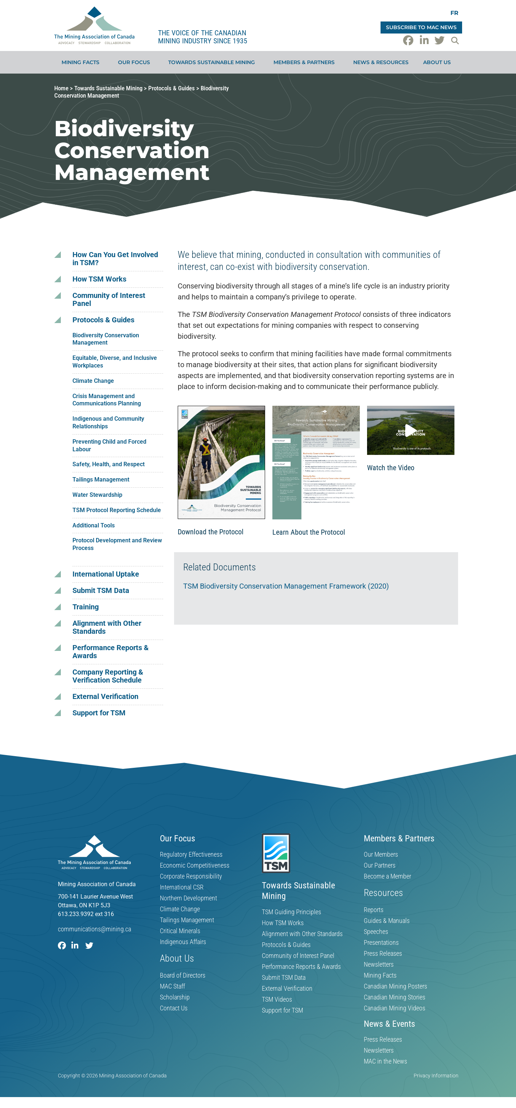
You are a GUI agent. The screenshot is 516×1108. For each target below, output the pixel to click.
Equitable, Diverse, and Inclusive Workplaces (114, 361)
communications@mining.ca (94, 929)
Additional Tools (93, 525)
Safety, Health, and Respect (108, 464)
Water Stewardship (97, 494)
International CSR (182, 887)
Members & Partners (305, 62)
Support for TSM (99, 713)
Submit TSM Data (100, 590)
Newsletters (379, 964)
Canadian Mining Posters (395, 986)
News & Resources (381, 62)
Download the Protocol (211, 531)
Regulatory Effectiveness (191, 854)
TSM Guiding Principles (291, 912)
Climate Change (93, 380)
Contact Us (174, 1008)
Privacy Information (436, 1075)
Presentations (381, 942)
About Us (438, 62)
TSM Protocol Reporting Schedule (116, 510)
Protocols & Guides (171, 88)
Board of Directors (182, 975)
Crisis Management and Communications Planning (106, 400)
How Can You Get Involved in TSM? (115, 259)
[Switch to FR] (454, 13)
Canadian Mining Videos (394, 1008)
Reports (373, 910)
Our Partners (379, 865)
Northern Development (188, 898)
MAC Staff (172, 986)
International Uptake (105, 574)
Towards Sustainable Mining (213, 62)
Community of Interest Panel (108, 299)
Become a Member (387, 876)
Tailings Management (100, 479)
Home (61, 88)
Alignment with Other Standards (106, 627)
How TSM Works (99, 279)
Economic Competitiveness (194, 865)
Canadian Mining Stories (394, 997)
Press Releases (383, 953)
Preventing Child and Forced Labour (109, 445)
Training (85, 607)
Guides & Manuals (387, 921)
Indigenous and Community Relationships (108, 422)
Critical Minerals (180, 931)
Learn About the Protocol (308, 532)
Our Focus (136, 62)
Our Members (381, 854)
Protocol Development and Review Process (117, 544)
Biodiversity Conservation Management (105, 339)
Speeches (376, 931)
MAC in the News (385, 1061)
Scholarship (175, 997)
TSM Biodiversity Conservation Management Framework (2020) (286, 586)
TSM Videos (277, 999)
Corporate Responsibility (191, 876)
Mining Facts (82, 62)
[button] (455, 40)
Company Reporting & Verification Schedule (107, 676)
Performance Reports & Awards (110, 652)
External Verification (105, 696)
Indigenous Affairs (183, 942)
